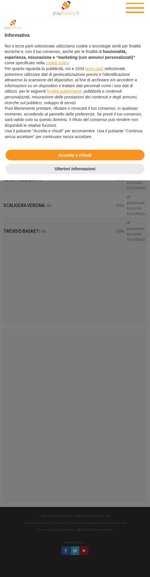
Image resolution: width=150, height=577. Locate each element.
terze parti (94, 68)
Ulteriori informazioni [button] (75, 168)
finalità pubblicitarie (64, 91)
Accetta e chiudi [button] (75, 155)
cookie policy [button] (57, 63)
